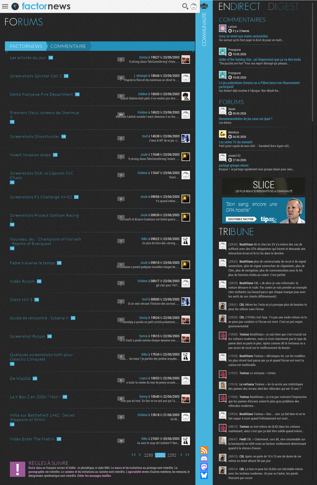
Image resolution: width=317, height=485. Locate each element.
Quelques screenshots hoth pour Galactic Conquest (41, 356)
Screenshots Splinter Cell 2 (36, 76)
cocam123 (237, 155)
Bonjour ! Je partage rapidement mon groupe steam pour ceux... (259, 169)
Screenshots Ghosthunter (34, 136)
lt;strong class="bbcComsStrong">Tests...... (153, 61)
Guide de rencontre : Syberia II (39, 318)
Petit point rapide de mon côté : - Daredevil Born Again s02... (258, 146)
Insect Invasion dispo (30, 154)
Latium (235, 26)
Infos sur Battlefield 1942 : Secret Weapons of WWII (42, 417)
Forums (234, 101)
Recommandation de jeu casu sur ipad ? (248, 119)
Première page (132, 454)
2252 (170, 455)
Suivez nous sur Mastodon (207, 467)
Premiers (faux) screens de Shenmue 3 (44, 114)
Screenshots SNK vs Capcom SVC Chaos (42, 175)
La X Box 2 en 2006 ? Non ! (35, 396)
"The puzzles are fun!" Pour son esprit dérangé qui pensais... (257, 63)
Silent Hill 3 (21, 299)
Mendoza (236, 132)
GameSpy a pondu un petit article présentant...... (149, 322)
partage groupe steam (236, 165)
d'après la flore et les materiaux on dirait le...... (150, 80)
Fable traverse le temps (32, 263)
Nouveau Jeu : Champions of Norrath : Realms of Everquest (45, 241)
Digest (286, 6)
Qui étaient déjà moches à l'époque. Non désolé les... (252, 90)
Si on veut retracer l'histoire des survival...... (152, 303)
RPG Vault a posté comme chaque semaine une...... (148, 340)
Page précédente (138, 454)
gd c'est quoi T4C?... (166, 285)
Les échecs (228, 122)
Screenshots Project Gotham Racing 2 (44, 217)
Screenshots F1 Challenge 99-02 (41, 197)
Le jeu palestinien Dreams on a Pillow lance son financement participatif (262, 85)
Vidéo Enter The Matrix (32, 439)
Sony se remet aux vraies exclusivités (246, 36)
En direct (242, 6)
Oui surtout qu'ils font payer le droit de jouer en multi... (254, 40)
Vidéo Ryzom (22, 281)
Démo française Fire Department (41, 94)
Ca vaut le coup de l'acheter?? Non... (156, 443)
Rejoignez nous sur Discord (207, 458)
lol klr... (173, 419)
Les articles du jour (28, 57)
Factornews (26, 46)
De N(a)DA (20, 378)
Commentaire (68, 46)
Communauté (206, 218)
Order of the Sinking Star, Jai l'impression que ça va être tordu (263, 59)
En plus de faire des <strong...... (159, 243)
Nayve (234, 109)
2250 (146, 455)
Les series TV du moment (238, 142)
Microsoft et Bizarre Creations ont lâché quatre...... (148, 219)
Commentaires (245, 19)
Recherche (184, 6)
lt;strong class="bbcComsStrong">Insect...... (152, 159)
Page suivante (179, 454)
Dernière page (185, 454)
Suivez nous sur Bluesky (207, 475)
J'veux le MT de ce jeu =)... (162, 140)
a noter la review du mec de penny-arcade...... (151, 382)
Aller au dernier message (51, 58)
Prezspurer (237, 50)
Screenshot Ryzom (27, 336)
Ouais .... (172, 177)
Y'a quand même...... (166, 201)
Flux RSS (207, 450)
